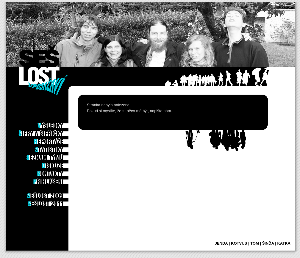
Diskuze (59, 164)
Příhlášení (57, 180)
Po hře (60, 116)
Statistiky (57, 148)
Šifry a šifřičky (52, 132)
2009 (61, 194)
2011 (61, 202)
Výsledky (58, 124)
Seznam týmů (55, 156)
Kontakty (58, 172)
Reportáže (57, 140)
